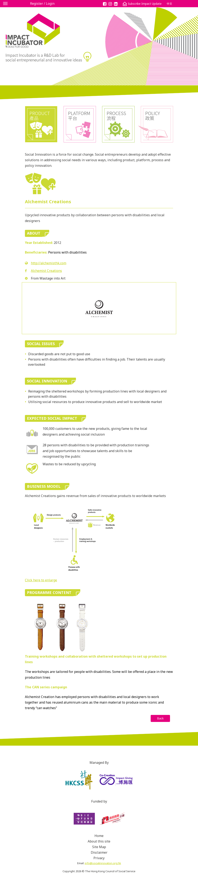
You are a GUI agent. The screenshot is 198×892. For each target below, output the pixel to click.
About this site (99, 841)
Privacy (99, 858)
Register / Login (42, 3)
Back (160, 718)
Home (99, 835)
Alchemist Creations (46, 270)
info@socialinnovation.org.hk (103, 863)
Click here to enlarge (41, 580)
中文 (169, 4)
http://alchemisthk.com (48, 263)
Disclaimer (99, 852)
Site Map (99, 847)
